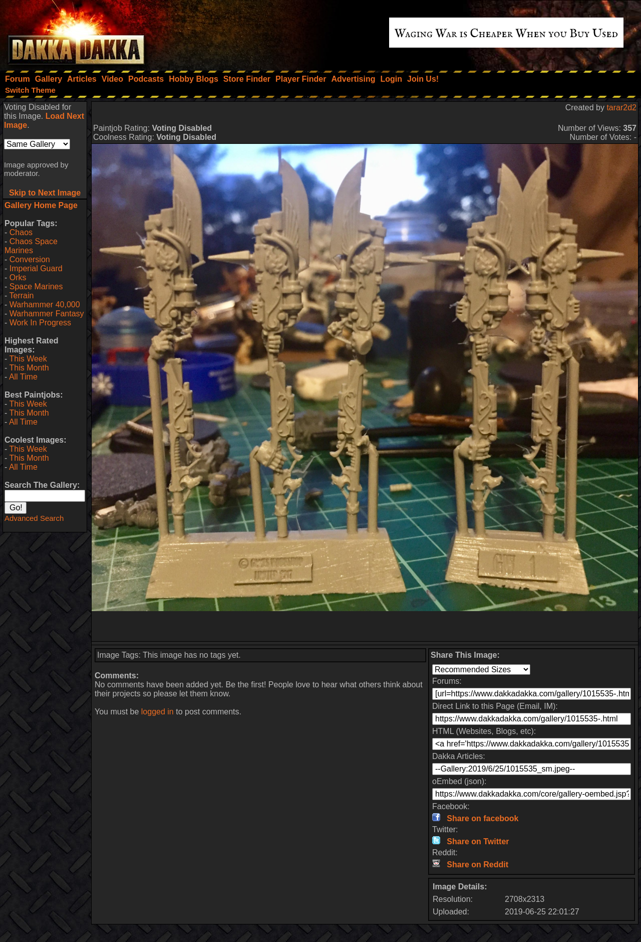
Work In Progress (40, 322)
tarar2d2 (621, 107)
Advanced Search (34, 518)
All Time (23, 376)
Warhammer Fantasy (47, 313)
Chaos (21, 232)
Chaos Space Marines (31, 246)
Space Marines (36, 286)
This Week (28, 358)
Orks (18, 277)
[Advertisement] (365, 626)
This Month (29, 367)
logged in (157, 711)
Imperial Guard (36, 268)
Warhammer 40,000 (45, 304)
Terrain (21, 295)
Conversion (30, 259)
